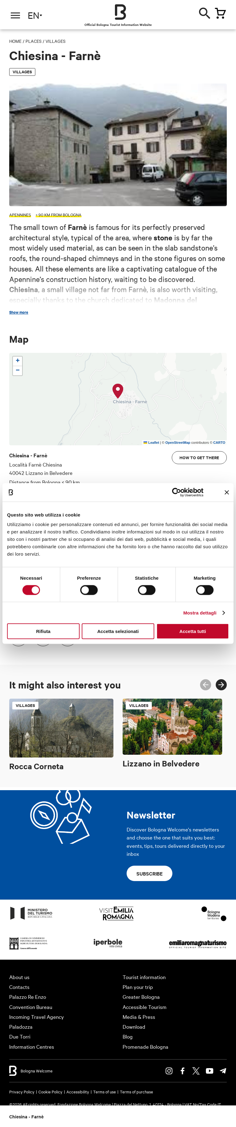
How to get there (199, 457)
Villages (55, 41)
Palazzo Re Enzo (27, 996)
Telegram (223, 1071)
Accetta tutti (192, 631)
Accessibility (77, 1091)
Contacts (19, 986)
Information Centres (31, 1046)
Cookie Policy (50, 1091)
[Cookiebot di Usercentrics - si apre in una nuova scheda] (176, 492)
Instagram (169, 1071)
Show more (18, 312)
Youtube (209, 1071)
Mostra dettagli (199, 612)
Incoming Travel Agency (36, 1016)
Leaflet (151, 442)
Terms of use (104, 1091)
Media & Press (139, 1016)
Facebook (182, 1071)
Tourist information (144, 976)
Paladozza (21, 1026)
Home (15, 41)
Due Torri (19, 1036)
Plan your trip (138, 986)
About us (19, 976)
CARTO (219, 442)
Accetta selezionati (118, 631)
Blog (128, 1036)
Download (134, 1026)
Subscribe (149, 873)
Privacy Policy (21, 1091)
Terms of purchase (136, 1091)
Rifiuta (43, 631)
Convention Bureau (30, 1006)
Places (33, 41)
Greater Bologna (141, 996)
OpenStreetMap (177, 442)
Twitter (196, 1071)
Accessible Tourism (145, 1006)
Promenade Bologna (145, 1046)
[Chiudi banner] (227, 492)
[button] (118, 391)
